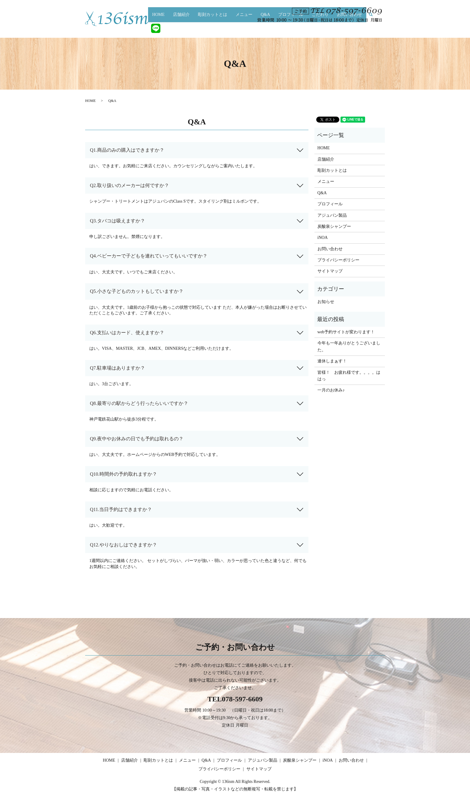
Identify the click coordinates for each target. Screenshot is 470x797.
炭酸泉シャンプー (334, 226)
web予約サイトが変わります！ (346, 332)
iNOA (322, 237)
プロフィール (290, 28)
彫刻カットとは (219, 28)
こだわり (317, 28)
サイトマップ (330, 271)
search (368, 28)
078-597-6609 (242, 699)
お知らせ (325, 301)
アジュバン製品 (332, 215)
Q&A (267, 28)
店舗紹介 (190, 28)
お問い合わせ (345, 28)
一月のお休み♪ (331, 390)
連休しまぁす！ (332, 361)
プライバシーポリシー (338, 260)
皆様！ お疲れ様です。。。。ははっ (348, 375)
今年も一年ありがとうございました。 (348, 346)
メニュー (248, 28)
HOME (170, 28)
